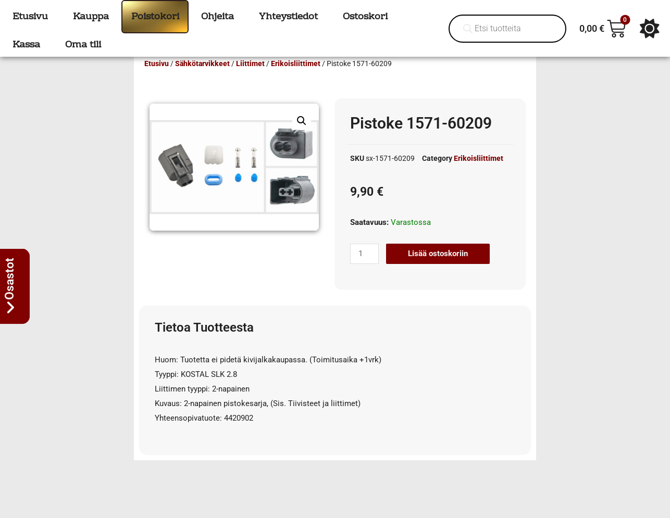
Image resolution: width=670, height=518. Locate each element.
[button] (301, 136)
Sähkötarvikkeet (202, 78)
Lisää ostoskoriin (438, 268)
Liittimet (250, 78)
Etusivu (156, 78)
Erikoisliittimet (295, 78)
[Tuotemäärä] (364, 269)
